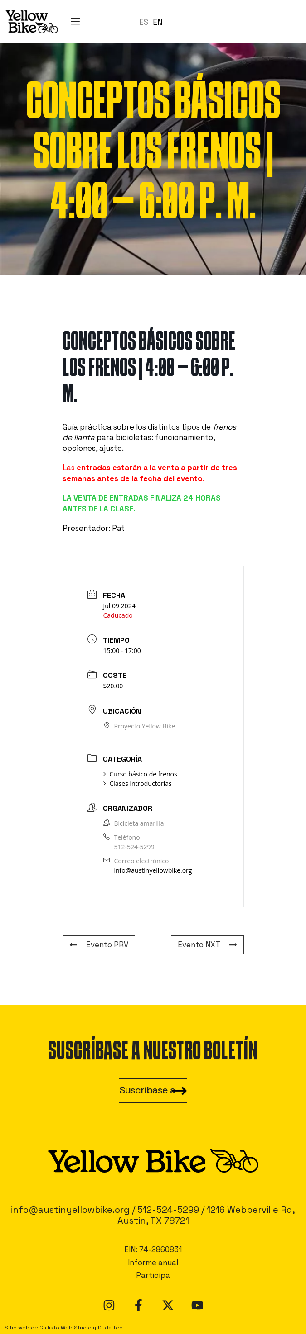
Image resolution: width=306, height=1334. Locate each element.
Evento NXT (207, 945)
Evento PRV (98, 945)
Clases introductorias (137, 783)
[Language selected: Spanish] (153, 21)
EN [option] (157, 22)
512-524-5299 (134, 846)
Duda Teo (110, 1327)
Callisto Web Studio (65, 1327)
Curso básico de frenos (140, 774)
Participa (153, 1275)
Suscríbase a (147, 1090)
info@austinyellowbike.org (153, 870)
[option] (157, 22)
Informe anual (153, 1263)
